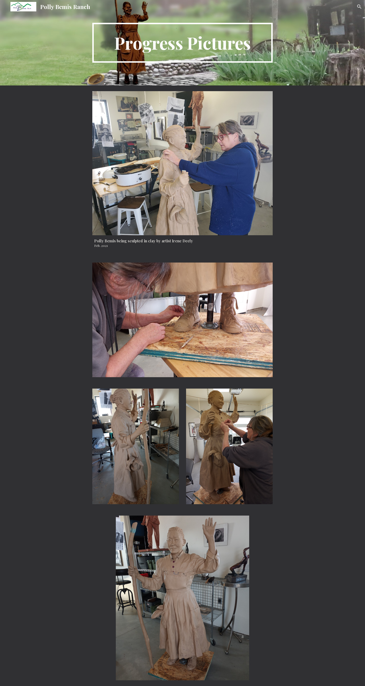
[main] (182, 43)
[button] (359, 6)
